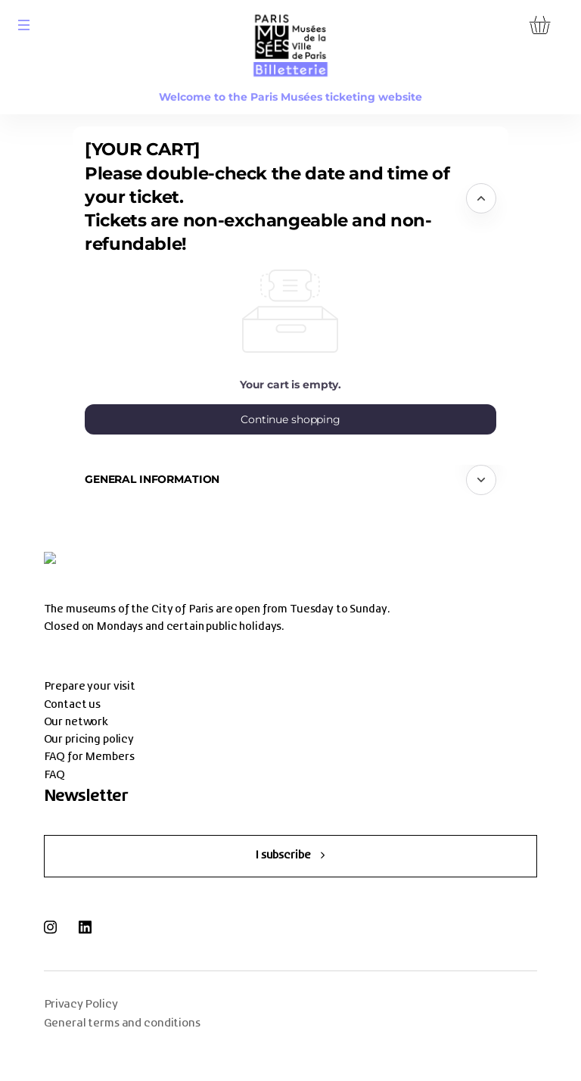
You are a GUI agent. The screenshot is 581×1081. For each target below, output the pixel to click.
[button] (24, 25)
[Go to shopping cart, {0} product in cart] (540, 24)
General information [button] (152, 479)
